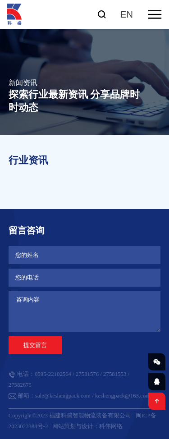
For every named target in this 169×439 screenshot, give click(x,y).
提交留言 (35, 345)
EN (126, 14)
